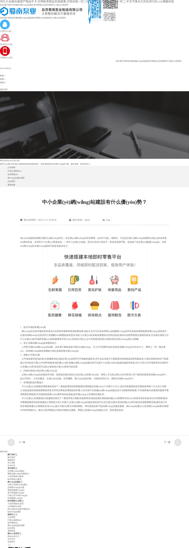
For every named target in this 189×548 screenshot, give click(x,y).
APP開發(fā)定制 (14, 506)
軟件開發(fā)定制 (41, 5)
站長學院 (11, 181)
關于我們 (8, 5)
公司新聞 (11, 167)
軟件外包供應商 (14, 512)
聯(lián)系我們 (62, 5)
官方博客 (11, 463)
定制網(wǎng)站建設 (16, 471)
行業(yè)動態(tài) (14, 171)
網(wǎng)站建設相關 (16, 178)
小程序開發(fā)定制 (15, 504)
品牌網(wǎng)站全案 (16, 487)
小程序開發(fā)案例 (15, 476)
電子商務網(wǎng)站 (16, 493)
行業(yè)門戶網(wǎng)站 (17, 495)
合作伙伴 (11, 465)
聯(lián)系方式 (13, 536)
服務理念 (11, 460)
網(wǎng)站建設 (26, 5)
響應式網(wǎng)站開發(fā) (18, 474)
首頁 (2, 5)
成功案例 (16, 5)
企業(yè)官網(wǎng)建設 (17, 484)
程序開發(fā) (13, 174)
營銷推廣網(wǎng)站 (16, 490)
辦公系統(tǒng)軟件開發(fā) (19, 509)
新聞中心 (52, 5)
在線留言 (11, 542)
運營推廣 (11, 185)
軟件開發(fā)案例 (15, 479)
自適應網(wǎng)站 (15, 498)
